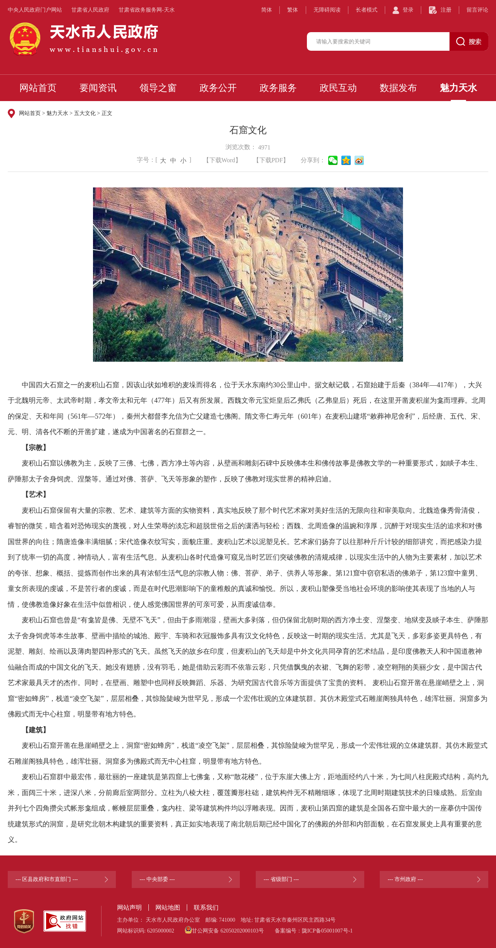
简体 (266, 10)
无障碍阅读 (327, 10)
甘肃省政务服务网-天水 (147, 10)
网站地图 (167, 907)
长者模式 (366, 10)
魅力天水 (458, 88)
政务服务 (278, 88)
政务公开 (218, 88)
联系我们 (206, 907)
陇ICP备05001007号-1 (327, 931)
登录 (408, 10)
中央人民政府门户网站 (35, 10)
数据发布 (398, 88)
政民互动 (338, 88)
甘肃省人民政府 (90, 10)
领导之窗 (158, 88)
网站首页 (38, 88)
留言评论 (477, 10)
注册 (446, 10)
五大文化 (85, 113)
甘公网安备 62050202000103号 (224, 930)
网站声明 (129, 907)
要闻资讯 (98, 88)
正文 (107, 113)
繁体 (292, 10)
